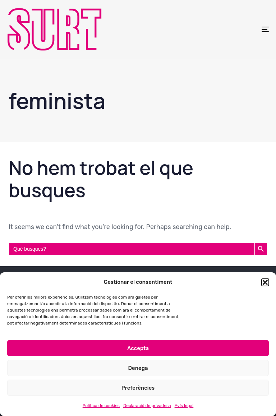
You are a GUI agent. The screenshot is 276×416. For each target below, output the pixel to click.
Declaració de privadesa (147, 405)
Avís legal (184, 405)
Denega (138, 368)
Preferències (138, 388)
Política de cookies (101, 405)
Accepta (138, 348)
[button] (265, 282)
